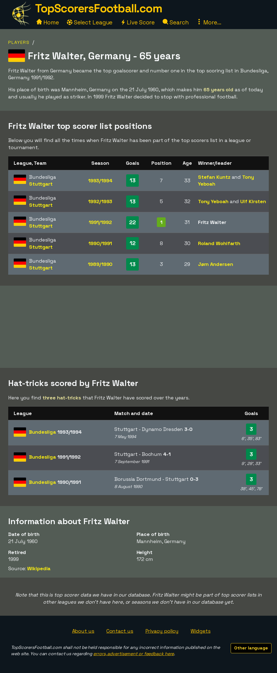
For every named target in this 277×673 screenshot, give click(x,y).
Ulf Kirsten (253, 201)
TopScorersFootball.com (98, 8)
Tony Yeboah (213, 201)
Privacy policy (162, 631)
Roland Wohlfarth (219, 243)
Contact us (119, 631)
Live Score (137, 22)
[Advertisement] (138, 326)
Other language (251, 648)
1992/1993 (100, 201)
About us (83, 631)
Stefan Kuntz (214, 177)
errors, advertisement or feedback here (133, 654)
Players (19, 42)
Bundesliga (55, 432)
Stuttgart (41, 184)
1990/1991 (100, 243)
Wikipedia (38, 568)
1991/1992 (100, 222)
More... (208, 22)
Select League (90, 22)
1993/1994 (100, 180)
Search (175, 22)
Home (47, 22)
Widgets (200, 631)
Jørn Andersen (215, 264)
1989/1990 (100, 264)
